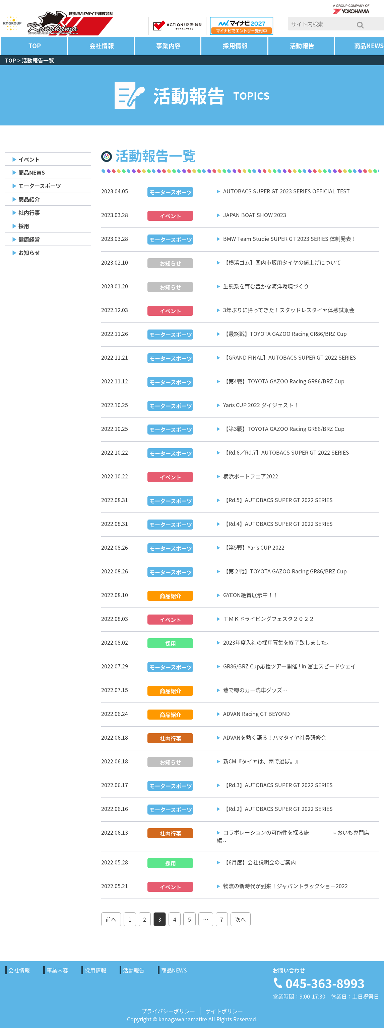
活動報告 (302, 45)
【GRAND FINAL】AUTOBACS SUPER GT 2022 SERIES (289, 357)
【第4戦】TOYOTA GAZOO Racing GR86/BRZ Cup (283, 381)
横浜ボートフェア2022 (250, 476)
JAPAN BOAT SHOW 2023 (254, 215)
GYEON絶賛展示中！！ (250, 595)
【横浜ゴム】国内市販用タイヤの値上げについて (282, 262)
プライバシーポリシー (168, 1011)
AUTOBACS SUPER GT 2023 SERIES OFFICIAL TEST (286, 191)
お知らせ (29, 253)
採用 (23, 226)
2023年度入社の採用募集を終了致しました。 (277, 642)
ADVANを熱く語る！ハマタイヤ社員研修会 (274, 737)
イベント (29, 159)
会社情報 (101, 45)
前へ (111, 919)
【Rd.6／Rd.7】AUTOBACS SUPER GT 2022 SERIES (286, 452)
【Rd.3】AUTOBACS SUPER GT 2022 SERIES (278, 785)
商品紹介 (29, 199)
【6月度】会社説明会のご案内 (259, 862)
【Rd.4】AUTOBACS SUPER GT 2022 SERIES (278, 524)
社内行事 (29, 212)
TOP (34, 45)
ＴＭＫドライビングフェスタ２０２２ (268, 619)
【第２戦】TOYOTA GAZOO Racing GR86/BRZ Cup (285, 571)
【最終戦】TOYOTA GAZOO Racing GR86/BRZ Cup (285, 334)
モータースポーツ (39, 186)
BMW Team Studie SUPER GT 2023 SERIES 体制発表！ (290, 239)
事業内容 (168, 45)
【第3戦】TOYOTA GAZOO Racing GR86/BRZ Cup (283, 429)
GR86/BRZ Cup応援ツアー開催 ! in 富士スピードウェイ (289, 666)
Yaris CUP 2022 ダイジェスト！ (261, 405)
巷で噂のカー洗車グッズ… (255, 690)
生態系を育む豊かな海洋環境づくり (266, 286)
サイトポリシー (224, 1011)
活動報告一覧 (38, 60)
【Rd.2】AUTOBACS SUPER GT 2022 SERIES (278, 809)
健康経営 (29, 239)
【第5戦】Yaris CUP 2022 (253, 547)
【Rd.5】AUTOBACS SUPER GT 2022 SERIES (278, 500)
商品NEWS (31, 172)
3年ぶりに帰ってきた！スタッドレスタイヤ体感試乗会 (289, 310)
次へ (240, 919)
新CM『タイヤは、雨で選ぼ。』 (262, 761)
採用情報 (235, 45)
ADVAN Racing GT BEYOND (256, 714)
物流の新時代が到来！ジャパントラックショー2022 (285, 886)
